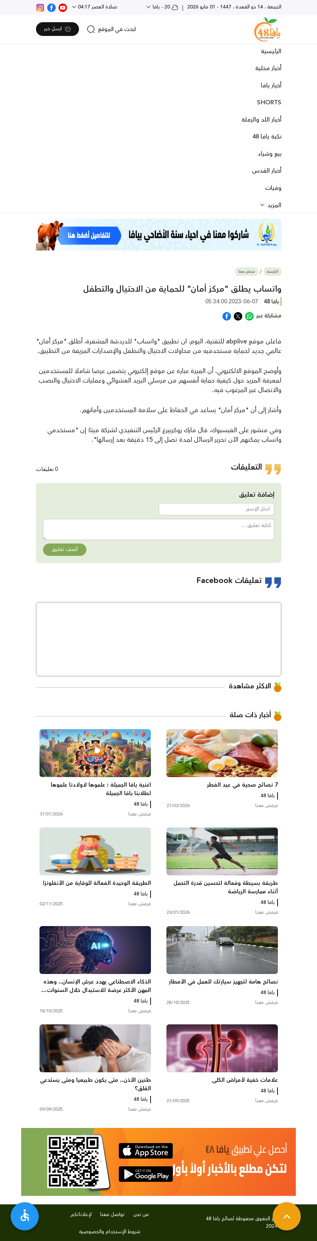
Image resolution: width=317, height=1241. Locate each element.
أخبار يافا (271, 85)
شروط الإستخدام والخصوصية (109, 1232)
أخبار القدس (266, 170)
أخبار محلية (268, 68)
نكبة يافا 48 (266, 136)
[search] (111, 29)
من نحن (141, 1214)
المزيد (273, 205)
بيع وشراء (269, 154)
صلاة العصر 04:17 (97, 7)
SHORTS (269, 102)
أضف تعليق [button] (65, 549)
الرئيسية (271, 51)
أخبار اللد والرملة (261, 119)
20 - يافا (164, 7)
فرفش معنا (246, 271)
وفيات (273, 188)
